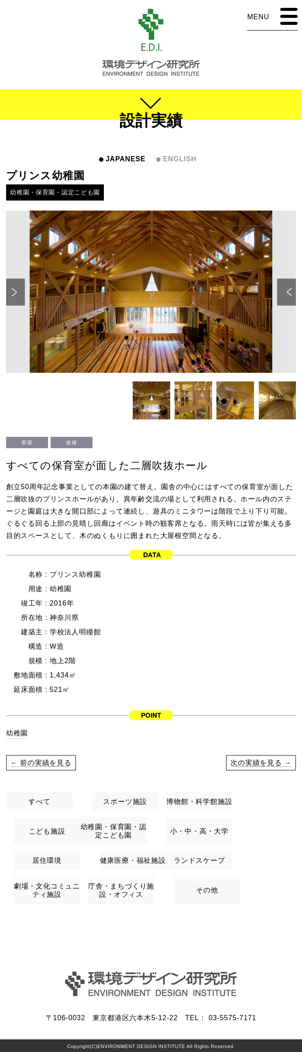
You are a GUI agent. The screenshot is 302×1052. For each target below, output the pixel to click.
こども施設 (47, 831)
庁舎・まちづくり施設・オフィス (121, 890)
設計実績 (151, 120)
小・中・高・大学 (199, 831)
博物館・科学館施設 (199, 801)
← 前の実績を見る (41, 762)
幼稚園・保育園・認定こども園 (55, 192)
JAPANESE (125, 159)
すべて (39, 801)
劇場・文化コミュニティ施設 (47, 890)
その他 (207, 890)
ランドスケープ (199, 860)
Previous (15, 292)
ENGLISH (179, 159)
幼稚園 (17, 733)
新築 (26, 442)
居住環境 (47, 860)
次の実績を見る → (261, 762)
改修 (71, 442)
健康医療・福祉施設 (133, 860)
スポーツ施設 (125, 801)
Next (286, 292)
